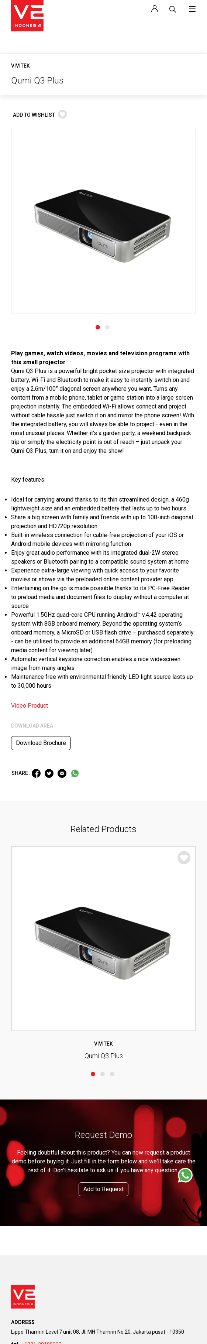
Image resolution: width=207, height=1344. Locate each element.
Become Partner (126, 1274)
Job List (118, 1138)
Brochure (20, 1138)
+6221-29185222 (41, 911)
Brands (18, 1058)
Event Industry (26, 1182)
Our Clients (22, 1082)
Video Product (29, 503)
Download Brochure (41, 541)
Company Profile (28, 1126)
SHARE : (21, 571)
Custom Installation (31, 1229)
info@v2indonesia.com (44, 921)
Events (116, 1194)
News (115, 1182)
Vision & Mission (29, 1034)
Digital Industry (27, 1218)
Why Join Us (122, 1126)
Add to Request (103, 756)
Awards (19, 1070)
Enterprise (21, 1206)
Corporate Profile (29, 1046)
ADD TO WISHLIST (40, 115)
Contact (19, 1274)
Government (24, 1194)
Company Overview (31, 1023)
